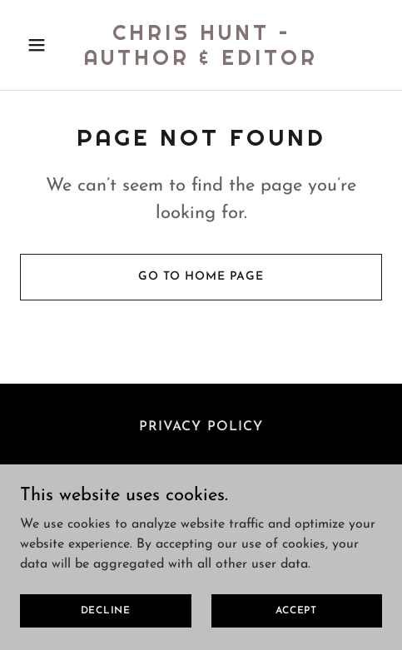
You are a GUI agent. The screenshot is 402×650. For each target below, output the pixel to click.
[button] (47, 45)
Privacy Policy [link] (200, 427)
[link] (201, 61)
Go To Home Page (201, 276)
